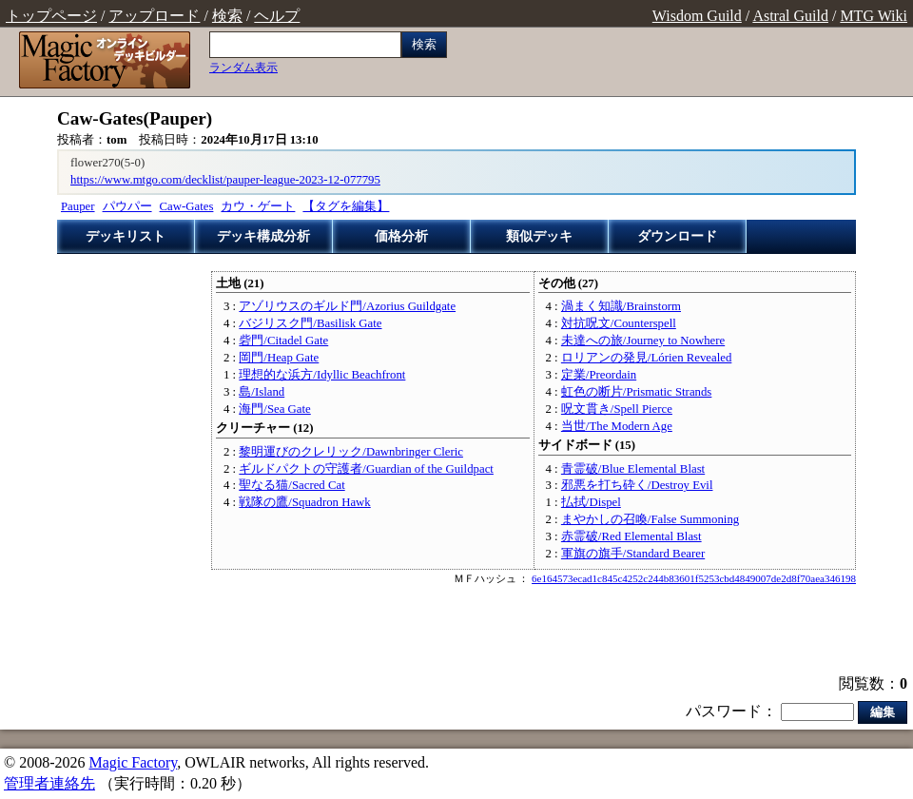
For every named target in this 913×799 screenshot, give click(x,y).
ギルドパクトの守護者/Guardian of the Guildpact (366, 469)
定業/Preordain (598, 374)
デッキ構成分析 (263, 236)
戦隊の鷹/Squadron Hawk (304, 502)
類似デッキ (539, 236)
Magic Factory (132, 762)
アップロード (154, 16)
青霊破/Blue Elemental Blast (633, 469)
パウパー (127, 206)
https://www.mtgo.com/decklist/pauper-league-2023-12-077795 (225, 179)
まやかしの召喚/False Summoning (650, 519)
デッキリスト (125, 236)
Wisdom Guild (697, 16)
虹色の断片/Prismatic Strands (636, 392)
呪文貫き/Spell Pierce (616, 409)
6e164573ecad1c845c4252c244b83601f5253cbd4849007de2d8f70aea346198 (694, 578)
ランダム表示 (243, 67)
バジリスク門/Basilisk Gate (310, 323)
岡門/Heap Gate (279, 357)
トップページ (51, 16)
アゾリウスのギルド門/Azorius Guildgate (347, 306)
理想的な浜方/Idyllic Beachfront (322, 374)
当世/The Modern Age (616, 426)
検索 (227, 16)
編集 (882, 712)
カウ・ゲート (258, 206)
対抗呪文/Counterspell (618, 323)
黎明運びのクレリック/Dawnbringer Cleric (351, 451)
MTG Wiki (873, 16)
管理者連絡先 (49, 783)
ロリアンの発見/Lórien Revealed (646, 357)
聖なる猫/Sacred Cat (291, 485)
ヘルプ (277, 16)
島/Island (261, 392)
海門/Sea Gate (274, 409)
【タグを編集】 (345, 206)
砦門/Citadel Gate (283, 340)
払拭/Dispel (591, 502)
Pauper (78, 206)
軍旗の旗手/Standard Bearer (633, 553)
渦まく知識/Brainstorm (621, 306)
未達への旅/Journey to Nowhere (643, 340)
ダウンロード (677, 236)
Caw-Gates (187, 206)
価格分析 (401, 236)
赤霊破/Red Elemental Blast (631, 536)
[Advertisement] (457, 631)
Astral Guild (790, 16)
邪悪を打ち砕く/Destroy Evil (637, 485)
